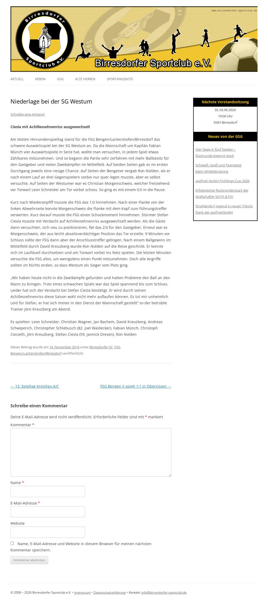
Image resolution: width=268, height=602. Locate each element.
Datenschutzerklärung (109, 592)
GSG (60, 79)
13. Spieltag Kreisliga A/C (34, 386)
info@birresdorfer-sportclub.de (164, 592)
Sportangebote (120, 79)
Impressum (82, 592)
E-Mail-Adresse (25, 503)
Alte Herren (85, 79)
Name (17, 482)
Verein (40, 79)
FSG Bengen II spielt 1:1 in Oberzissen (135, 386)
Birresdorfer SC (101, 347)
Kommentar (22, 424)
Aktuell (17, 79)
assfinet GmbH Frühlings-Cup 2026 (222, 180)
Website (17, 523)
